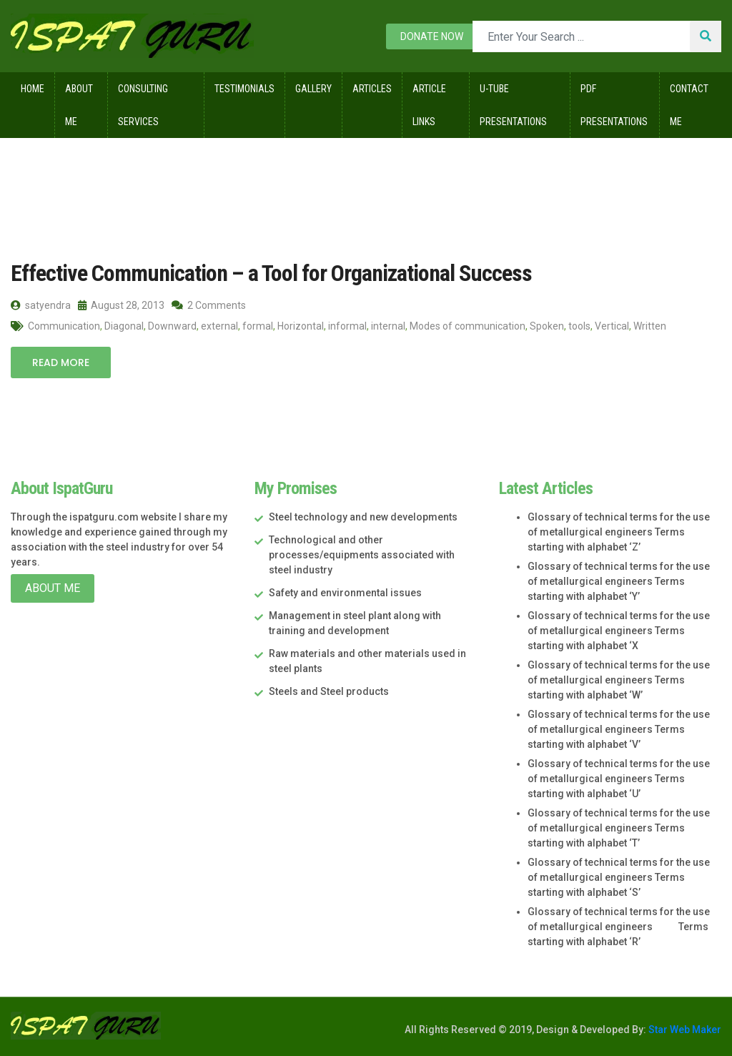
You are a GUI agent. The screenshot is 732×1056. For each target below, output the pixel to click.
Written (649, 326)
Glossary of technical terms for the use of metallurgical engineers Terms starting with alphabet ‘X (619, 630)
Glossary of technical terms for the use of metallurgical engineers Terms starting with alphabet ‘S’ (619, 877)
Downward (172, 326)
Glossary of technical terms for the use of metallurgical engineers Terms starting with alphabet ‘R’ (619, 926)
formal (257, 326)
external (219, 326)
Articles (372, 88)
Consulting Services (143, 105)
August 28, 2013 (121, 305)
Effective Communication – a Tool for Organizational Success (271, 273)
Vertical (612, 326)
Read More (60, 362)
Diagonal (124, 326)
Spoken (547, 326)
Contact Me (689, 105)
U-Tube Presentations (513, 105)
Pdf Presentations (614, 105)
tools (579, 326)
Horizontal (300, 326)
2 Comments (209, 305)
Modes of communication (467, 326)
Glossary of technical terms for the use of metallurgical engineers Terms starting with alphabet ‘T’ (619, 828)
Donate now (431, 36)
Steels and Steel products (329, 691)
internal (388, 326)
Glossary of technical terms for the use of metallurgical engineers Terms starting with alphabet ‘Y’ (619, 581)
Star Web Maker (683, 1029)
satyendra (41, 305)
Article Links (429, 105)
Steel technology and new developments (363, 517)
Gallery (313, 88)
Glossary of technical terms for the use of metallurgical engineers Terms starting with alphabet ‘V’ (619, 729)
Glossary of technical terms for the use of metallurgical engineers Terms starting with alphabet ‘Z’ (619, 532)
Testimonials (244, 88)
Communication (64, 326)
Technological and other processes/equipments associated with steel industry (362, 555)
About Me (79, 105)
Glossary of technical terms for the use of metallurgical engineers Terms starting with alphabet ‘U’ (619, 778)
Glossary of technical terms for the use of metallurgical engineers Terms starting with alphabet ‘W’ (619, 680)
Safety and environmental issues (345, 592)
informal (347, 326)
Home (32, 88)
